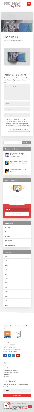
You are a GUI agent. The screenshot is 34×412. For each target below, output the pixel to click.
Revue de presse (10, 245)
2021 (6, 269)
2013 (6, 305)
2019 (6, 278)
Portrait (7, 236)
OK (30, 406)
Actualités (8, 227)
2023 (6, 261)
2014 (6, 300)
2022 (6, 265)
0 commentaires (18, 40)
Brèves (7, 232)
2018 (6, 283)
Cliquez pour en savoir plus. (19, 409)
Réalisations (8, 240)
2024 (6, 256)
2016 (6, 292)
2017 (6, 287)
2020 (6, 274)
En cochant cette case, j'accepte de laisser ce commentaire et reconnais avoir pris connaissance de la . (17, 122)
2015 (6, 296)
